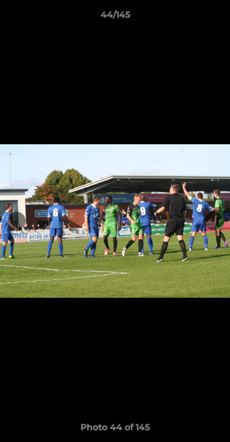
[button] (215, 17)
